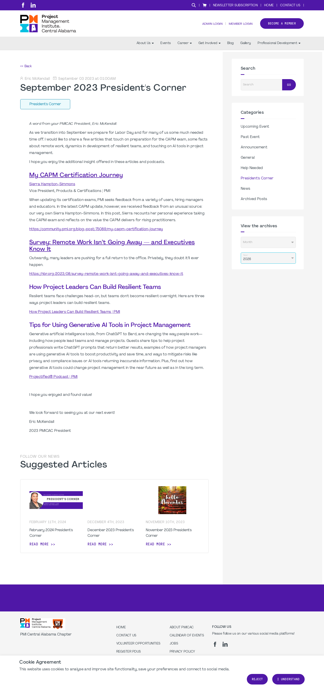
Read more (39, 544)
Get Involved (209, 45)
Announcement (254, 147)
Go (289, 85)
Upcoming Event (255, 127)
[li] (33, 5)
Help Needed (252, 168)
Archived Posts (254, 199)
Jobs (174, 643)
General (248, 158)
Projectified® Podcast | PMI (53, 377)
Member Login (240, 25)
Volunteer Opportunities (138, 643)
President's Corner (257, 178)
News (245, 189)
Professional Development (279, 45)
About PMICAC (182, 627)
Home (269, 5)
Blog (230, 45)
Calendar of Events (187, 635)
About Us (145, 45)
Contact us (126, 635)
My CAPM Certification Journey (76, 175)
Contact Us (290, 5)
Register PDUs (128, 651)
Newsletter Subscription (235, 5)
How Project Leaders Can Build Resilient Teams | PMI (74, 312)
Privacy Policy (182, 651)
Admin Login (211, 25)
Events (165, 45)
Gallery (245, 45)
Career (185, 45)
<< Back (26, 66)
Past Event (250, 137)
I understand (288, 679)
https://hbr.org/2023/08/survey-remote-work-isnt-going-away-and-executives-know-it (106, 274)
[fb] (23, 5)
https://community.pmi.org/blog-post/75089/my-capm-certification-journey (96, 229)
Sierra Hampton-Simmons (52, 184)
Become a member (282, 24)
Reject (257, 679)
